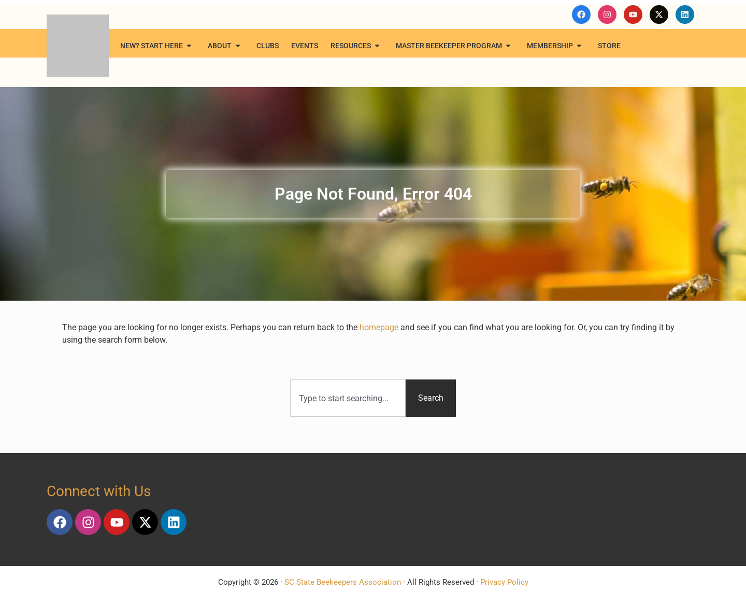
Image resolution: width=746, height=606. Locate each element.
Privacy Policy (504, 582)
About (226, 45)
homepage (379, 327)
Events (304, 45)
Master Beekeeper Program (455, 45)
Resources (357, 45)
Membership (556, 45)
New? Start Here (157, 45)
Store (609, 45)
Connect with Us (99, 491)
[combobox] (348, 398)
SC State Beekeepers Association (342, 582)
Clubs (267, 45)
